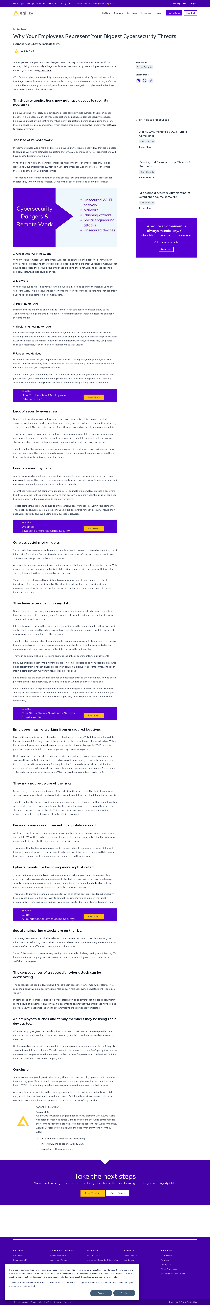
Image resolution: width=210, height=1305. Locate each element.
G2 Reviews (166, 1281)
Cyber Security (144, 67)
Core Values (129, 1290)
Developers (18, 1299)
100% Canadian (131, 1281)
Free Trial (190, 13)
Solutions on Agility (59, 1299)
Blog (89, 1299)
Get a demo (47, 1197)
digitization (97, 941)
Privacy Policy (112, 1277)
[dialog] (72, 1282)
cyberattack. (45, 128)
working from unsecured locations (61, 803)
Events (127, 1295)
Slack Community (169, 1295)
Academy (176, 3)
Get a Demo (174, 13)
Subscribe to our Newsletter (174, 1299)
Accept (101, 1293)
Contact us (46, 1207)
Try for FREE (47, 1202)
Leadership (129, 1286)
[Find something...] (166, 3)
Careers (127, 1299)
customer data (106, 485)
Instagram (166, 1290)
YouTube (165, 1286)
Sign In (194, 3)
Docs (185, 3)
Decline (124, 1293)
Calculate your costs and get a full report (93, 3)
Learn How (166, 352)
